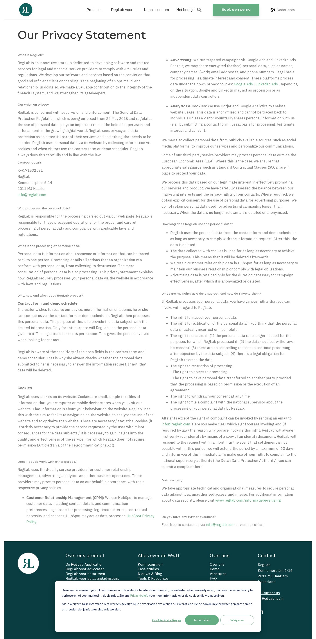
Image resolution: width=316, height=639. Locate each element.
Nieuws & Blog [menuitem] (150, 574)
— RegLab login (271, 598)
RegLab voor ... (123, 10)
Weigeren (237, 620)
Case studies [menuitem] (148, 569)
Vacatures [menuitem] (218, 574)
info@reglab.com (32, 194)
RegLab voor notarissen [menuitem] (85, 574)
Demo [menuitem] (214, 569)
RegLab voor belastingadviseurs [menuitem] (92, 578)
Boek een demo (236, 10)
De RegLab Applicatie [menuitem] (83, 564)
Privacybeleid (139, 595)
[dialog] (158, 606)
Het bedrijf (184, 10)
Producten (95, 10)
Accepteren (202, 620)
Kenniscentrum (156, 10)
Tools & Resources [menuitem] (153, 578)
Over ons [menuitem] (217, 564)
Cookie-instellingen (166, 620)
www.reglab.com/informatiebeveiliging (248, 500)
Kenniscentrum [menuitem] (151, 564)
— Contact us (269, 592)
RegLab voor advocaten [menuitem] (85, 569)
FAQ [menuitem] (213, 578)
